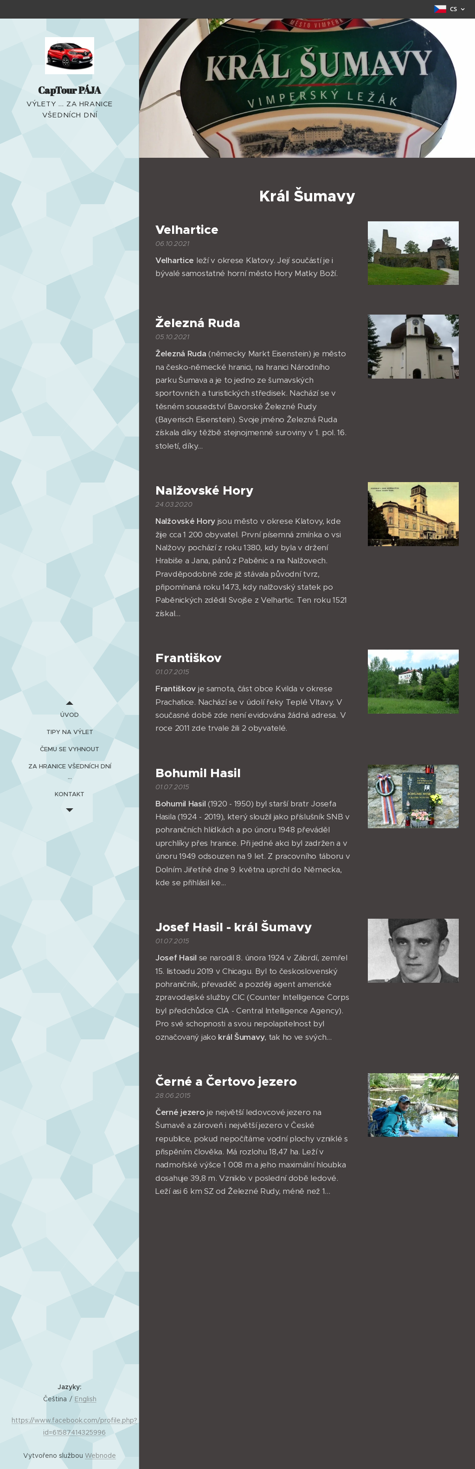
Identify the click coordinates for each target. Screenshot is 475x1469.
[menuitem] (69, 714)
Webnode (100, 1455)
